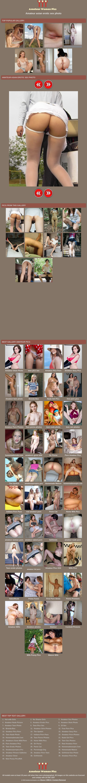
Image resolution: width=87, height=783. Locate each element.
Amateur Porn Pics (69, 756)
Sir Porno (37, 744)
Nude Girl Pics (67, 738)
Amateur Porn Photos (70, 735)
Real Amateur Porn (69, 744)
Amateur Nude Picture (14, 722)
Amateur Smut (11, 756)
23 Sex (63, 725)
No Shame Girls (39, 719)
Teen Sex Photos (68, 741)
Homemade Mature (69, 750)
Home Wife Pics (40, 741)
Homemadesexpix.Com (71, 747)
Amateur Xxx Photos (69, 719)
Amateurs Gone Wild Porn (16, 741)
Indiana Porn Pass (41, 735)
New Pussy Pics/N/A (14, 759)
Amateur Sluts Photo (69, 722)
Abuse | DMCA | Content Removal (53, 780)
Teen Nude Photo (13, 735)
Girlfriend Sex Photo (70, 753)
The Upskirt (38, 732)
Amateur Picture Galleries (16, 753)
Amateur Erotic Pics (41, 722)
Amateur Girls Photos (42, 729)
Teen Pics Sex (38, 725)
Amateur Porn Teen (41, 753)
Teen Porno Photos (41, 738)
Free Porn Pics (68, 729)
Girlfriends (38, 756)
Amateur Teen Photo (13, 725)
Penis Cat (37, 747)
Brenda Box (10, 729)
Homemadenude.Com (14, 738)
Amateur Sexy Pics (69, 732)
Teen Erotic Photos (13, 747)
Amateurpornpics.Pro (14, 750)
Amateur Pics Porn (13, 732)
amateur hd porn (33, 569)
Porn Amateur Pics (13, 744)
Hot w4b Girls (10, 719)
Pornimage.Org (40, 750)
